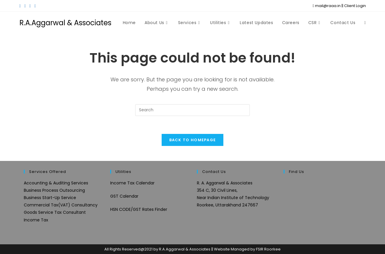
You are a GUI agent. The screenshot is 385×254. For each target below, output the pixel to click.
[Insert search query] (192, 110)
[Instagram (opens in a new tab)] (30, 6)
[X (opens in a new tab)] (21, 6)
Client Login (355, 6)
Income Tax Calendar (132, 183)
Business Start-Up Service (50, 198)
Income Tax (36, 220)
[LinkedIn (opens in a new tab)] (35, 6)
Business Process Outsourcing (54, 190)
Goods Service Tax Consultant (55, 212)
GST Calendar (124, 196)
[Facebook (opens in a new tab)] (25, 6)
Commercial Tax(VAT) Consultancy (61, 205)
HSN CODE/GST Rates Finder (138, 209)
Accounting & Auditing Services (56, 183)
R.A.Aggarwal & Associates (65, 23)
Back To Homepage (192, 140)
